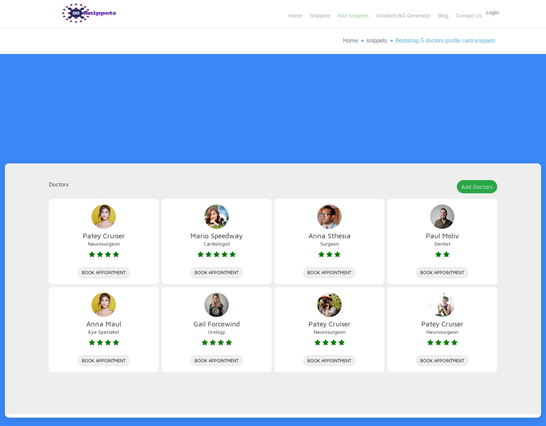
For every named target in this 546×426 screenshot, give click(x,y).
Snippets (318, 14)
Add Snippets (351, 14)
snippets (376, 41)
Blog (440, 14)
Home (294, 14)
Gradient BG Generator (401, 14)
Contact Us (465, 14)
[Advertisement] (273, 111)
